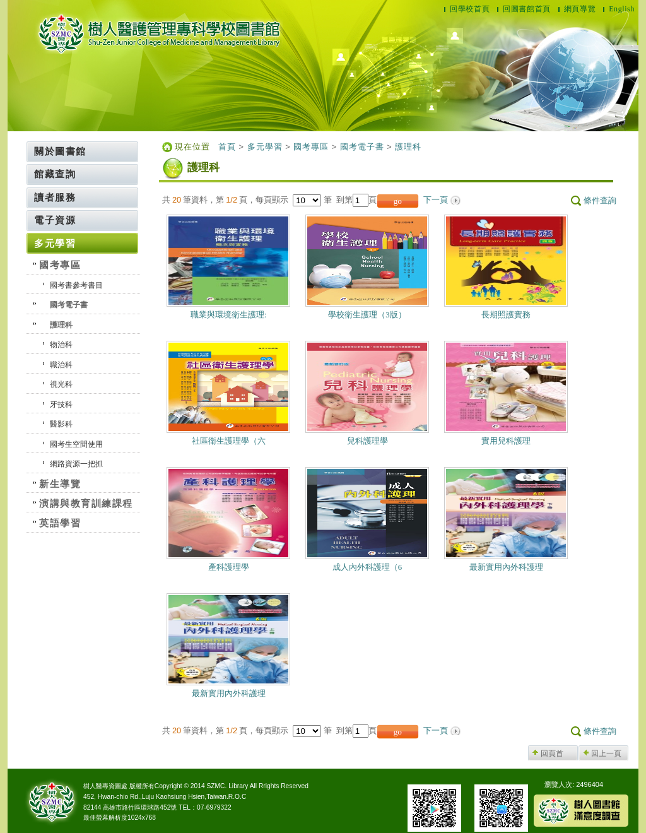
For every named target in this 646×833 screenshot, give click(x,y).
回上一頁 (606, 753)
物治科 (61, 344)
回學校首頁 (470, 8)
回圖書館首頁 (527, 8)
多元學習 (55, 243)
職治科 (61, 364)
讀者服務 (55, 197)
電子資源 (55, 220)
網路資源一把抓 (76, 463)
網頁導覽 (580, 8)
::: (23, 145)
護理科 (61, 325)
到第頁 (356, 199)
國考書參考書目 (76, 285)
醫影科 (61, 424)
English (622, 8)
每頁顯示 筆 (295, 199)
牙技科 (61, 404)
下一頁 (435, 200)
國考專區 (60, 264)
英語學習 (60, 522)
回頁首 (552, 753)
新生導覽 (60, 483)
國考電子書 (69, 304)
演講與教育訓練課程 (86, 503)
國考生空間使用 (76, 444)
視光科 (61, 384)
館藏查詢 (55, 173)
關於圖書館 (60, 151)
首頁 (227, 147)
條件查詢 (600, 200)
